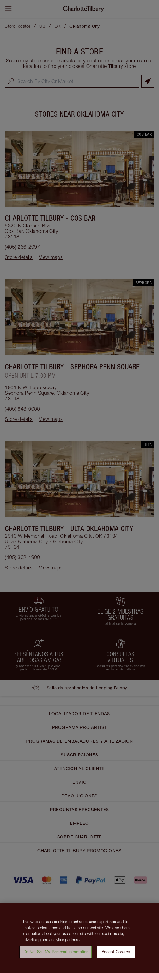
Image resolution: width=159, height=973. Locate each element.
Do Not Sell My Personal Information (56, 956)
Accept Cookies (116, 956)
